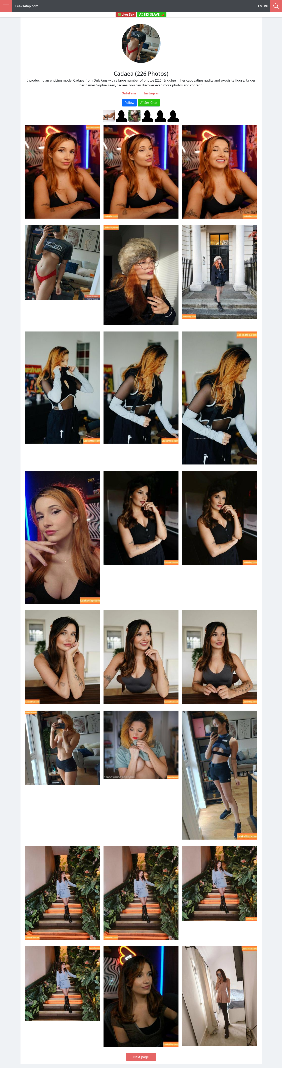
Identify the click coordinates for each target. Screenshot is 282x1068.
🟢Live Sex (126, 14)
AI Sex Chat (148, 102)
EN (260, 6)
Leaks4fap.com (26, 6)
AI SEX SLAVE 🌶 (152, 14)
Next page (141, 1057)
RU (266, 6)
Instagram (152, 93)
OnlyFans (129, 93)
